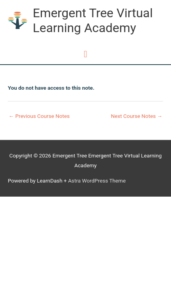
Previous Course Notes (39, 116)
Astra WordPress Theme (97, 180)
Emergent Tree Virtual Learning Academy (93, 20)
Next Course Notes (136, 116)
